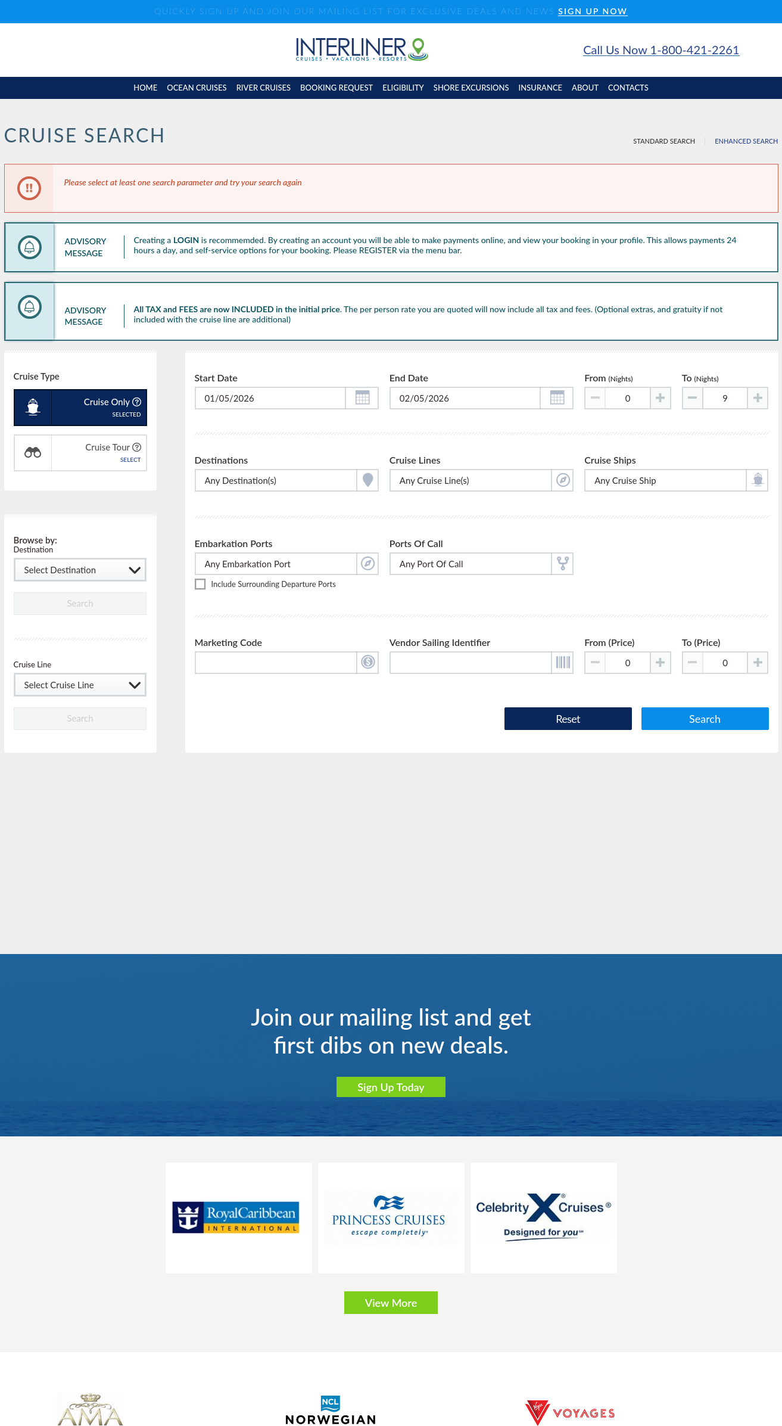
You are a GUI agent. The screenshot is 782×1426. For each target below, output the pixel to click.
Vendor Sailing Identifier (440, 644)
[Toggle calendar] (287, 398)
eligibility (403, 87)
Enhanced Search (746, 141)
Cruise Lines (415, 460)
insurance (540, 87)
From (608, 378)
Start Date (216, 378)
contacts (628, 87)
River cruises (263, 87)
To (700, 378)
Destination (34, 550)
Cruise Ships (609, 460)
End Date (409, 378)
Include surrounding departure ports (273, 586)
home (145, 87)
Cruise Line (33, 665)
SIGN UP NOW (593, 11)
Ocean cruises (196, 87)
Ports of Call (416, 545)
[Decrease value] (693, 399)
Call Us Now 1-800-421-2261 (661, 50)
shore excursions (471, 87)
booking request (336, 87)
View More (391, 1302)
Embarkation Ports (234, 545)
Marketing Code (229, 644)
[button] (362, 398)
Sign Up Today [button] (391, 1086)
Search (705, 719)
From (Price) (609, 644)
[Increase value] (660, 399)
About (585, 87)
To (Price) (701, 644)
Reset (568, 719)
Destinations (221, 460)
